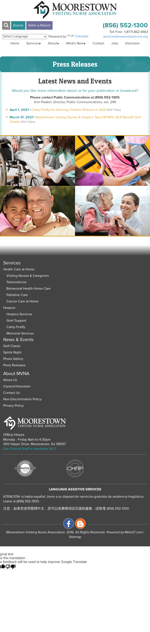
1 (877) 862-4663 (136, 32)
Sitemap (75, 537)
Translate (77, 36)
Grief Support (16, 320)
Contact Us (11, 393)
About (52, 43)
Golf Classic (12, 346)
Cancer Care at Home (22, 301)
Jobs (114, 43)
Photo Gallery (13, 359)
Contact (98, 43)
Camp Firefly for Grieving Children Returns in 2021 (68, 110)
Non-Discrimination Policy (22, 399)
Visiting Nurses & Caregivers (27, 276)
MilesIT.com (124, 532)
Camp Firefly (15, 327)
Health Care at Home (18, 269)
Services (32, 43)
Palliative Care (17, 295)
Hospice (9, 308)
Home (14, 43)
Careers (9, 386)
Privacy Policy (13, 405)
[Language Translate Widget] (24, 36)
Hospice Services (19, 314)
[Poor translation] (10, 567)
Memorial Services (20, 333)
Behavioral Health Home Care (28, 288)
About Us (10, 380)
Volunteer (132, 43)
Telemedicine (16, 282)
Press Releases (14, 365)
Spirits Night (12, 352)
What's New (75, 43)
